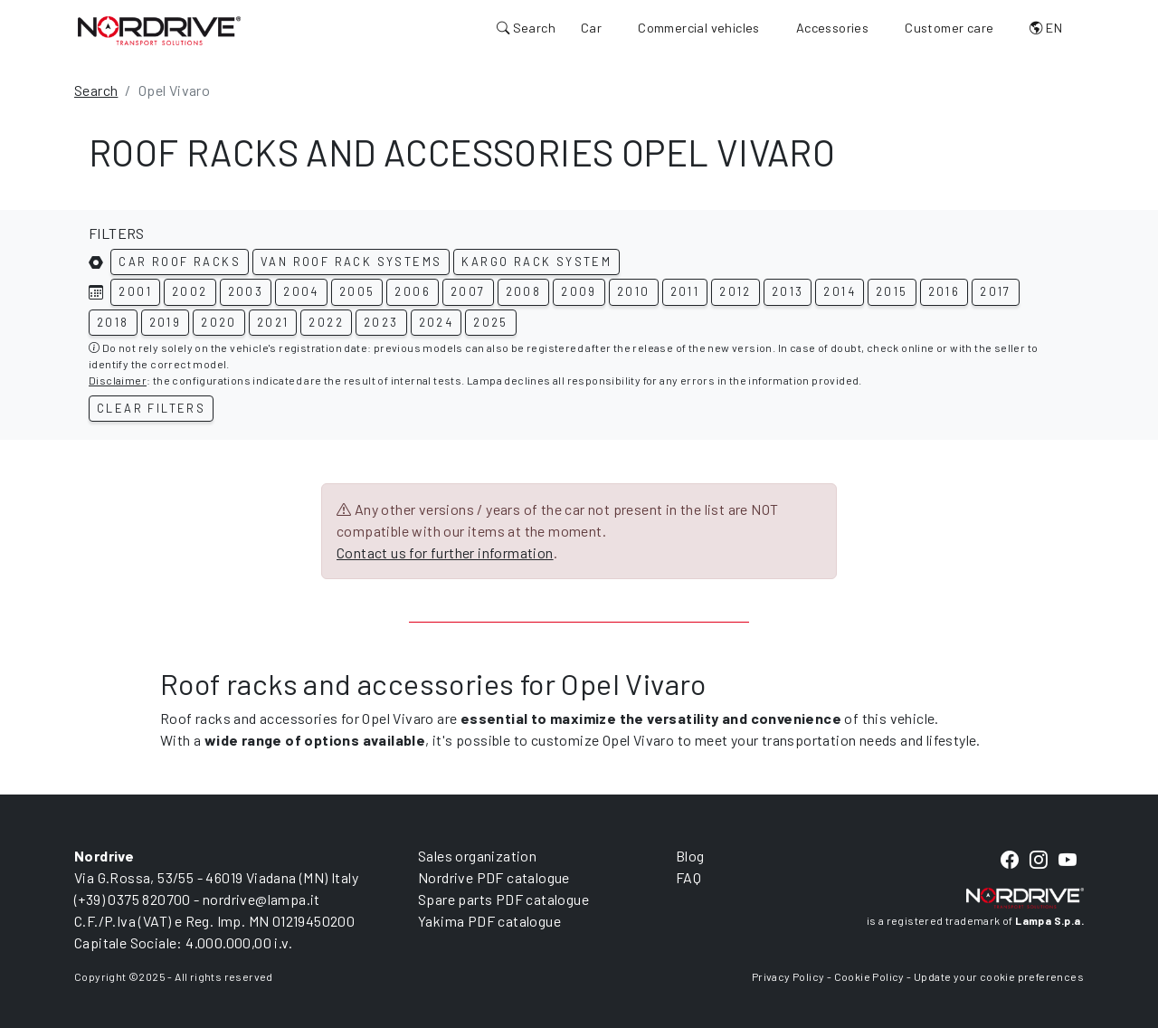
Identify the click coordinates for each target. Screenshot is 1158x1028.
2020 (219, 322)
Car (591, 27)
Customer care (949, 27)
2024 (436, 322)
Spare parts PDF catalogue (503, 899)
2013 (788, 291)
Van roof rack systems (351, 261)
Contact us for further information (445, 552)
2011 (685, 291)
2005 (357, 291)
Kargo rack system (536, 261)
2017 (995, 291)
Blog (690, 855)
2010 (633, 291)
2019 (165, 322)
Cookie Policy (869, 976)
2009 (579, 291)
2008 (524, 291)
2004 (301, 291)
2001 (135, 291)
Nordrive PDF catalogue (494, 877)
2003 (246, 291)
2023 (381, 322)
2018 (113, 322)
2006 (412, 291)
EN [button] (1046, 27)
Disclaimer (118, 380)
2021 (273, 322)
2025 (490, 322)
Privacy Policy (788, 976)
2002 (190, 291)
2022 (326, 322)
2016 (944, 291)
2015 (892, 291)
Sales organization (477, 855)
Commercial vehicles (699, 27)
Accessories (832, 27)
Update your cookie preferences (999, 976)
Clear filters (151, 408)
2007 (468, 291)
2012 (735, 291)
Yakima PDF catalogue (489, 920)
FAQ (688, 877)
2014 (839, 291)
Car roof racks (180, 261)
